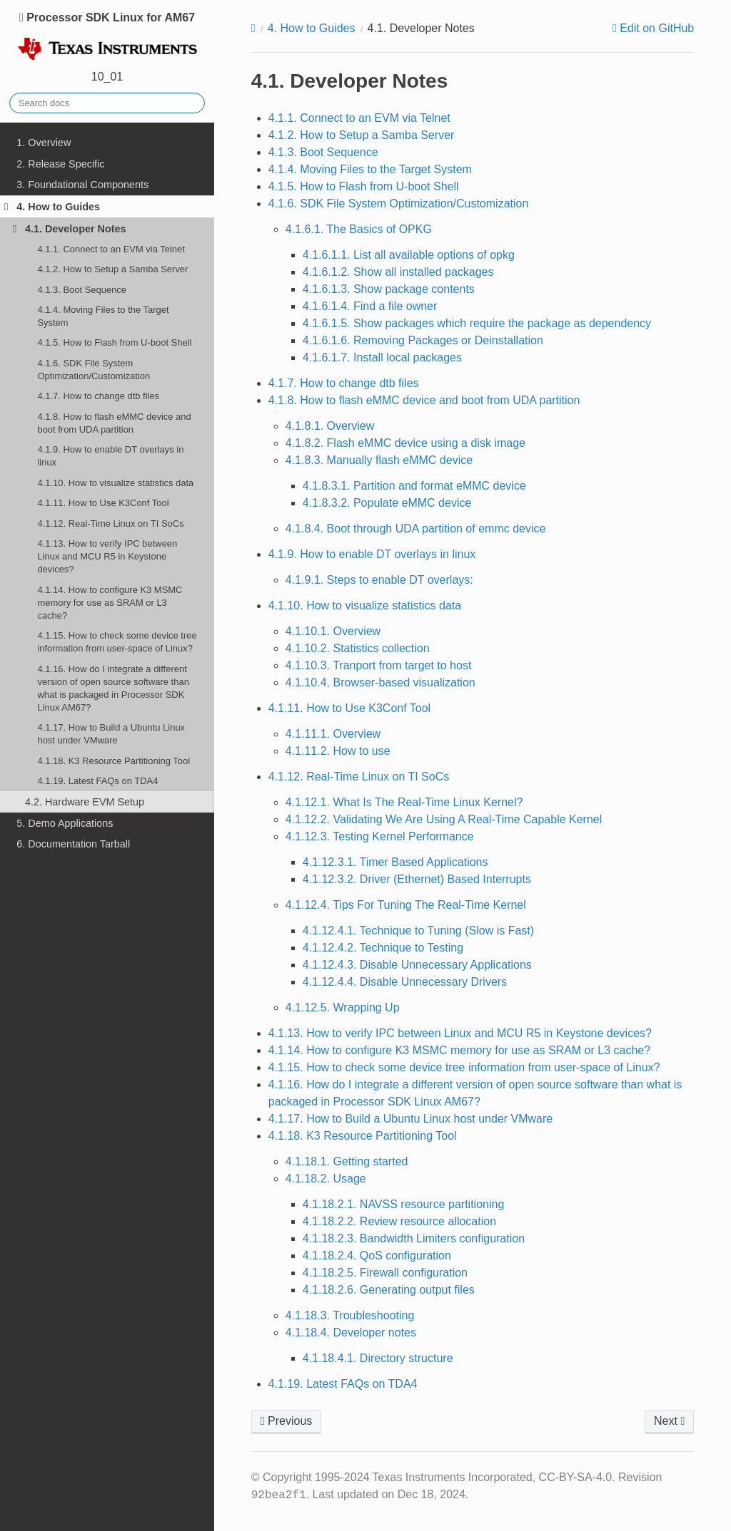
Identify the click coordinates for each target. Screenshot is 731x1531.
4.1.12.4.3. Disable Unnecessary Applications (417, 965)
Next (669, 1421)
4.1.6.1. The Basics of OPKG (359, 229)
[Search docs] (107, 103)
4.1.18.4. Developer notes (351, 1332)
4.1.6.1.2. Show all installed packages (398, 272)
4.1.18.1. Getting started (347, 1161)
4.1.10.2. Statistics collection (358, 648)
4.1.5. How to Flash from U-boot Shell (114, 342)
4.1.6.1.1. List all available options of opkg (409, 255)
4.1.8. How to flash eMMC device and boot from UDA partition (114, 423)
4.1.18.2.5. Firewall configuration (385, 1273)
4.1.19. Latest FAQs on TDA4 (97, 780)
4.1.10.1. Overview (333, 631)
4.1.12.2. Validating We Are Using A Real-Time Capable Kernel (444, 819)
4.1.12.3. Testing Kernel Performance (380, 836)
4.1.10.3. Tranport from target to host (379, 665)
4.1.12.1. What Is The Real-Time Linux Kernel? (404, 802)
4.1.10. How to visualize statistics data (115, 483)
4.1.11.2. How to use (338, 751)
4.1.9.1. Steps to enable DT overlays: (379, 580)
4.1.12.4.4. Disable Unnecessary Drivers (405, 982)
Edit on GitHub (656, 28)
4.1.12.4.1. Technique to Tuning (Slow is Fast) (418, 930)
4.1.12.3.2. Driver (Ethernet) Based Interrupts (417, 879)
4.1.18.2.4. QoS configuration (377, 1255)
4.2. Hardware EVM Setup (84, 802)
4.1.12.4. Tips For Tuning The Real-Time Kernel (406, 905)
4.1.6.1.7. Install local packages (382, 357)
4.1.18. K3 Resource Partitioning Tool (113, 761)
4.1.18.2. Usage (326, 1178)
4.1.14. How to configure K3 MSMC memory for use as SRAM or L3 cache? (109, 602)
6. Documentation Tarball (73, 844)
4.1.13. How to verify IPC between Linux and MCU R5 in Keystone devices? (107, 556)
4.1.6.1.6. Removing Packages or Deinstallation (423, 340)
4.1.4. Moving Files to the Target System (102, 316)
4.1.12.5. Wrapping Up (343, 1007)
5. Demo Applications (64, 823)
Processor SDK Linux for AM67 (107, 37)
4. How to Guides (52, 206)
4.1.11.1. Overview (333, 734)
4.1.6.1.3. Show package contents (389, 289)
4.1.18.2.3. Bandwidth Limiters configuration (414, 1238)
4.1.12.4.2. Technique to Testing (383, 948)
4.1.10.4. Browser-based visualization (380, 682)
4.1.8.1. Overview (330, 426)
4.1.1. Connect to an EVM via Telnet (110, 249)
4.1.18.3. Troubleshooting (350, 1315)
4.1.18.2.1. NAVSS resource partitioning (404, 1204)
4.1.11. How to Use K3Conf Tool (102, 503)
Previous (287, 1421)
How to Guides (312, 28)
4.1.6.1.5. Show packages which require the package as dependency (477, 323)
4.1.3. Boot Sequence (81, 289)
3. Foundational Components (82, 184)
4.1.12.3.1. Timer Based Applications (395, 862)
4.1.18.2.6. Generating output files (389, 1290)
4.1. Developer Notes (69, 228)
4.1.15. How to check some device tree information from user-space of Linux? (116, 642)
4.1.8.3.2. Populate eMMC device (387, 503)
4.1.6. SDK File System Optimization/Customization (93, 369)
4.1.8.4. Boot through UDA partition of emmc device (416, 528)
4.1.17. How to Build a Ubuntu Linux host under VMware (111, 734)
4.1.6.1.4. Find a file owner (370, 306)
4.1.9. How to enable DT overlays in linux (110, 456)
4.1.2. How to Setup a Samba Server (112, 269)
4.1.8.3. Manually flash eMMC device (379, 460)
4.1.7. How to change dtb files (98, 396)
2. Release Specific (60, 164)
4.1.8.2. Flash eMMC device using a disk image (405, 443)
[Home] (253, 28)
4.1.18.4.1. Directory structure (378, 1358)
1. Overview (43, 142)
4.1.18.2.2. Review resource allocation (399, 1221)
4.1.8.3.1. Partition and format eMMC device (414, 486)
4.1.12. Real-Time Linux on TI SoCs (110, 523)
